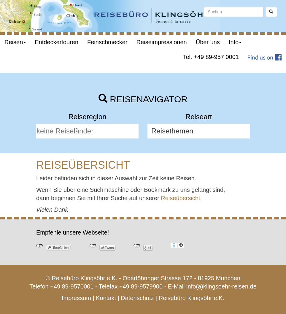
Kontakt (106, 298)
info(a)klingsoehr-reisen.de (221, 286)
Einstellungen (181, 245)
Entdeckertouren (56, 42)
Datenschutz (137, 298)
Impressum (76, 298)
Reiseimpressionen (161, 42)
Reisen (15, 42)
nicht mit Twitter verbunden (93, 246)
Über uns (208, 42)
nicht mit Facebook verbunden (39, 246)
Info (235, 42)
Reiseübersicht (180, 198)
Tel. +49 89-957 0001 (211, 57)
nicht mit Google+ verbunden (137, 246)
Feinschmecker (107, 42)
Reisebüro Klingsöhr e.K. (191, 298)
